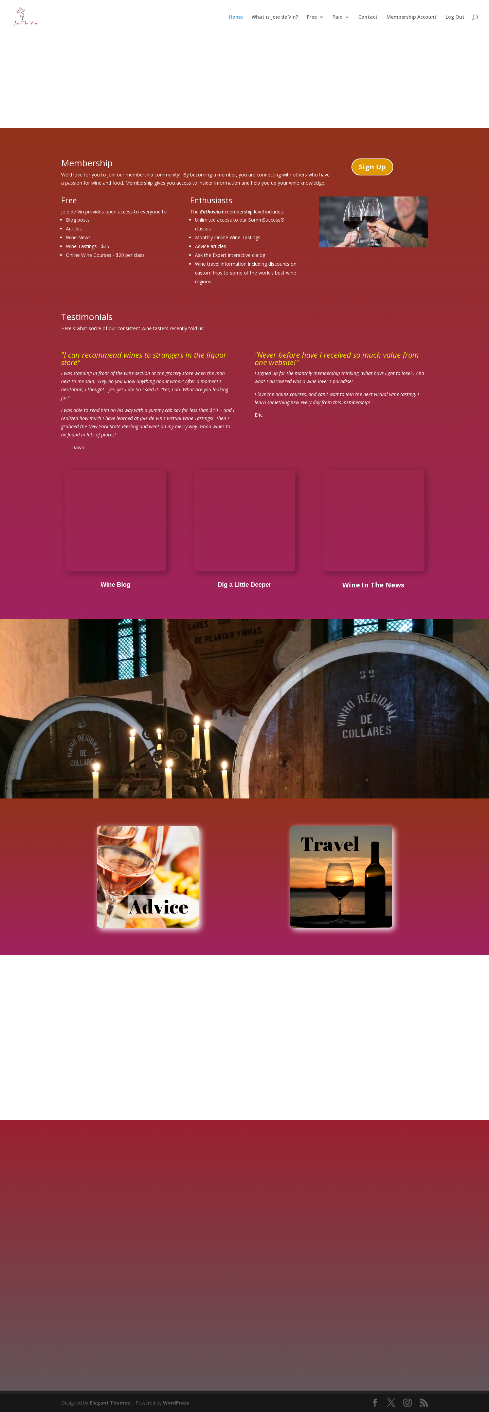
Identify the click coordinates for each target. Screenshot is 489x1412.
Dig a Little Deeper (244, 584)
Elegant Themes (110, 1402)
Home (236, 17)
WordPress (176, 1402)
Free (312, 17)
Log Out (455, 17)
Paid (337, 17)
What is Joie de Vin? (275, 17)
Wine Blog (115, 584)
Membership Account (411, 17)
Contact (368, 17)
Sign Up (372, 166)
